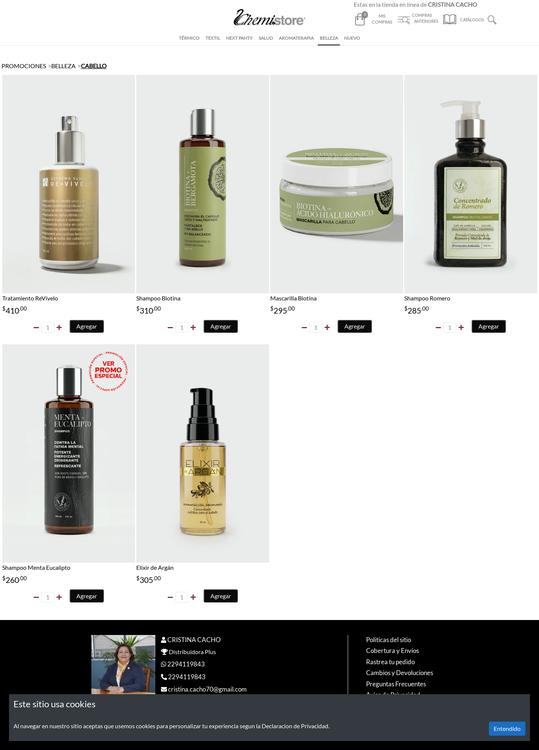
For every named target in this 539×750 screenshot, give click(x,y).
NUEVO (352, 38)
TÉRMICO (189, 38)
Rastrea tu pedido (390, 662)
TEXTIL (212, 38)
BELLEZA (329, 38)
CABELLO (94, 65)
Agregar (86, 326)
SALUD (266, 38)
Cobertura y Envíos (392, 650)
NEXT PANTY (239, 38)
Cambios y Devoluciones (399, 673)
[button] (492, 18)
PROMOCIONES (23, 65)
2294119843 (186, 664)
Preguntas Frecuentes (396, 684)
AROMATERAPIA (296, 38)
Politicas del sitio (388, 640)
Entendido (507, 728)
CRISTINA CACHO (194, 640)
